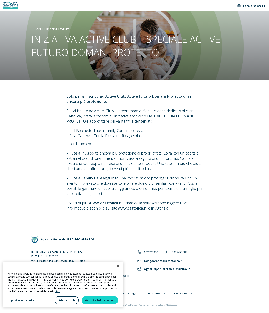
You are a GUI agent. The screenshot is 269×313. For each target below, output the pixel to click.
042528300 (151, 252)
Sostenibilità (183, 293)
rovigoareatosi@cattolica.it (163, 261)
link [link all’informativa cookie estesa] (57, 291)
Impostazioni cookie (21, 300)
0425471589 (179, 252)
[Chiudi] (118, 266)
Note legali (130, 293)
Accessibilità (156, 293)
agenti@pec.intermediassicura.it (167, 269)
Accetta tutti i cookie (100, 300)
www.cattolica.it (107, 202)
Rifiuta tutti (66, 300)
